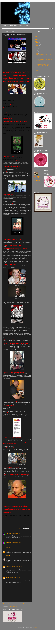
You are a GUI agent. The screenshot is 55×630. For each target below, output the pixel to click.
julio (36, 50)
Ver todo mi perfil (37, 180)
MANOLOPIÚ (8, 533)
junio (37, 51)
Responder (8, 538)
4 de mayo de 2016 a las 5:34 (16, 542)
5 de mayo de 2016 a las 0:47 (15, 577)
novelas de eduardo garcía (11, 558)
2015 (36, 73)
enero (37, 71)
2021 (36, 33)
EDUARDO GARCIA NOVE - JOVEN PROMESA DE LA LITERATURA (42, 65)
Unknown (7, 577)
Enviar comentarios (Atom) (12, 606)
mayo (37, 53)
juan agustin (8, 551)
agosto (37, 48)
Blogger (35, 627)
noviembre (38, 44)
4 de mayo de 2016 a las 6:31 (16, 551)
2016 (36, 41)
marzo (37, 68)
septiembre (38, 47)
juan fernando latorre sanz (37, 177)
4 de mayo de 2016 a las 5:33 (16, 533)
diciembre (37, 42)
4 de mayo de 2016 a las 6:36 (21, 558)
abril (37, 67)
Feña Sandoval (8, 566)
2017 (36, 39)
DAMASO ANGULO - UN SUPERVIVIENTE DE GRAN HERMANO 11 (43, 57)
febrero (37, 70)
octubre (37, 45)
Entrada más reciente (8, 603)
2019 (36, 36)
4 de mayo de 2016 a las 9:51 (17, 566)
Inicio (18, 603)
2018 (36, 38)
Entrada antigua (27, 603)
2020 (36, 35)
